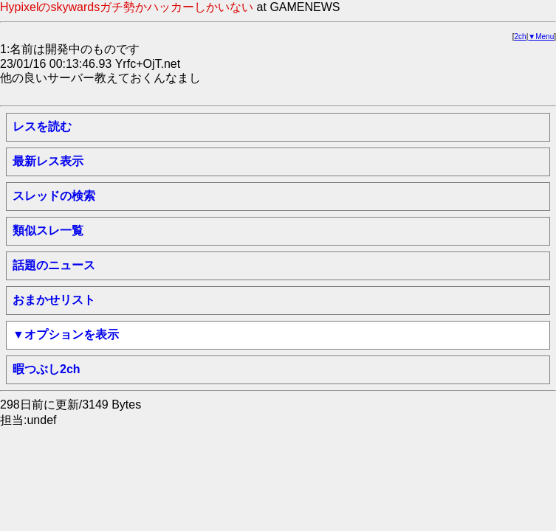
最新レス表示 (48, 161)
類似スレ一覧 (48, 230)
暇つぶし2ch (46, 369)
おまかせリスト (54, 300)
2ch (520, 36)
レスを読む (42, 126)
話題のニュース (54, 265)
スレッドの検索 (54, 196)
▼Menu (541, 36)
